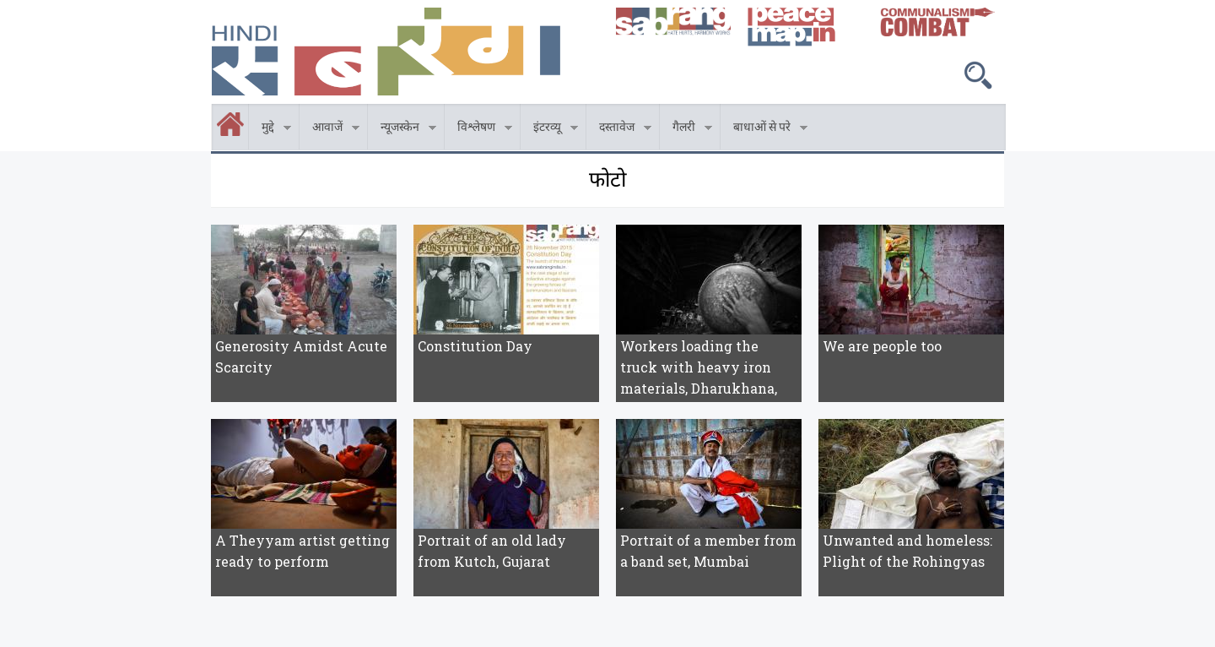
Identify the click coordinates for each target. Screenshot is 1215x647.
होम (212, 113)
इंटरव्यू (549, 129)
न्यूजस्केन (402, 129)
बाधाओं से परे (764, 129)
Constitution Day (475, 346)
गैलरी (686, 129)
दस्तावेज (618, 129)
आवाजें (329, 129)
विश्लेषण (478, 129)
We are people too (882, 346)
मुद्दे (270, 129)
